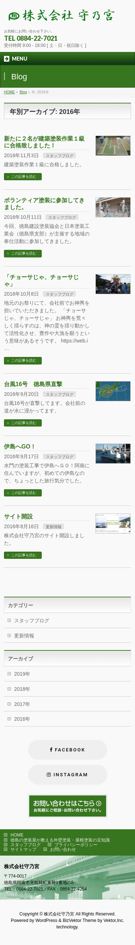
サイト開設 (18, 516)
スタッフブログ (59, 156)
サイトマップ (23, 849)
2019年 (22, 674)
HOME (16, 835)
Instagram (71, 774)
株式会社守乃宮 (59, 914)
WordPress (46, 920)
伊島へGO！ (20, 446)
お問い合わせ (63, 849)
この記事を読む (23, 176)
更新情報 (54, 527)
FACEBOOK (70, 749)
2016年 (22, 719)
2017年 (22, 704)
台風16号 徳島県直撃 (33, 384)
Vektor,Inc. (114, 920)
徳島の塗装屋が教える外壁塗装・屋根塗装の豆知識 (60, 840)
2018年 (22, 689)
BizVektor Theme (79, 920)
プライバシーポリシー (76, 844)
